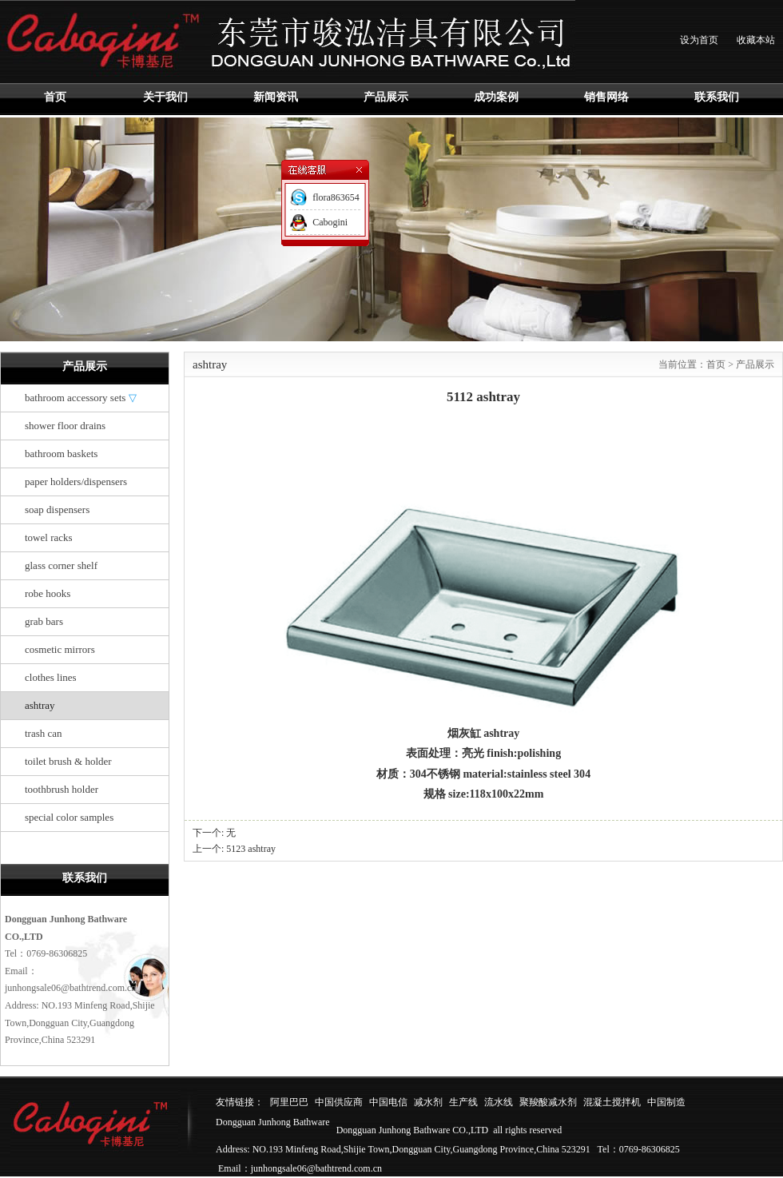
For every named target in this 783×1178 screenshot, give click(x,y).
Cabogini (330, 222)
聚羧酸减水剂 (548, 1102)
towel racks (49, 537)
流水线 (498, 1102)
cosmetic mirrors (60, 649)
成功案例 (496, 97)
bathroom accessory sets (81, 398)
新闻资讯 (275, 97)
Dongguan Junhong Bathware (273, 1122)
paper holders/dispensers (76, 482)
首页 (55, 97)
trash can (43, 733)
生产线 (463, 1102)
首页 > (721, 364)
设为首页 (699, 40)
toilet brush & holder (68, 761)
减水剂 (428, 1102)
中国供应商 (339, 1102)
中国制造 (666, 1102)
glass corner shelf (61, 565)
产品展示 (386, 97)
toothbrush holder (61, 789)
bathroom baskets (61, 454)
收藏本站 (756, 40)
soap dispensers (57, 509)
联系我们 (716, 97)
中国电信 (388, 1102)
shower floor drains (65, 426)
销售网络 (606, 97)
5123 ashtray (251, 848)
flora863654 (336, 197)
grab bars (44, 621)
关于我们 (165, 97)
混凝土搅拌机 (612, 1102)
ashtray (40, 705)
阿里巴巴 (289, 1102)
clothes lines (51, 677)
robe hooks (47, 593)
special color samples (69, 817)
